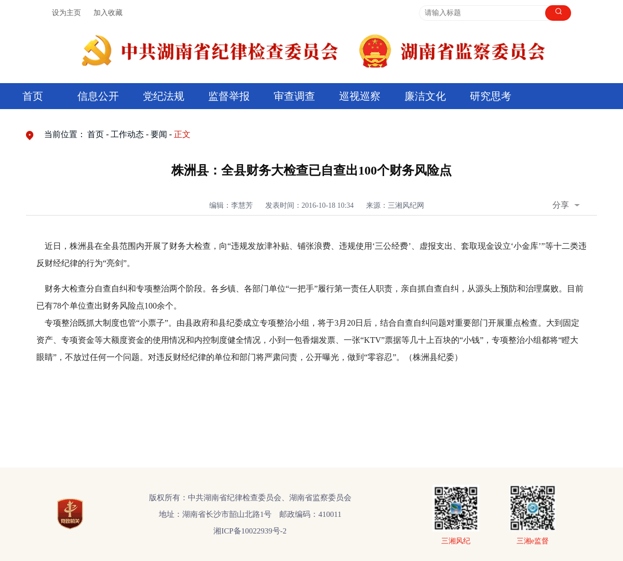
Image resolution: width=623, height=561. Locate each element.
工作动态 (127, 134)
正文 (182, 134)
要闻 (159, 134)
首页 (32, 96)
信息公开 (98, 96)
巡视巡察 (360, 96)
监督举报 (229, 96)
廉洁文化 (425, 96)
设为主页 (66, 13)
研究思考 (490, 96)
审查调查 (294, 96)
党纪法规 (163, 96)
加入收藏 (108, 13)
